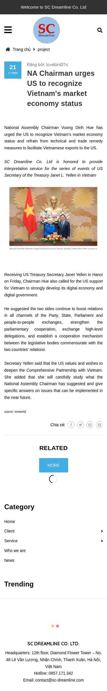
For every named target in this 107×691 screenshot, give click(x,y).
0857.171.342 (61, 673)
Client (9, 531)
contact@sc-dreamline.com (59, 680)
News (9, 560)
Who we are (15, 550)
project (44, 49)
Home (9, 521)
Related (53, 448)
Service (11, 540)
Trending (19, 584)
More (54, 465)
